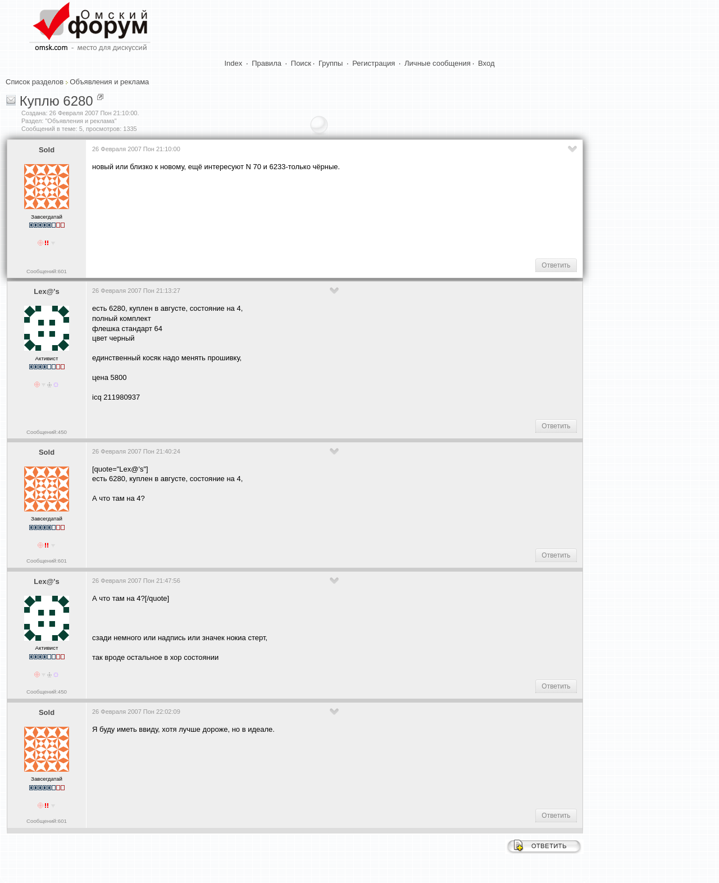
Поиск (301, 63)
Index (234, 63)
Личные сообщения (437, 63)
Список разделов (34, 82)
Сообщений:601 (46, 271)
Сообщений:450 (46, 432)
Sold (46, 150)
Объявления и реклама (109, 82)
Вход (486, 63)
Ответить (555, 265)
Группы (330, 63)
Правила (266, 63)
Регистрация (373, 63)
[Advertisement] (296, 214)
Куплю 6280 (56, 100)
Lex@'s (46, 291)
